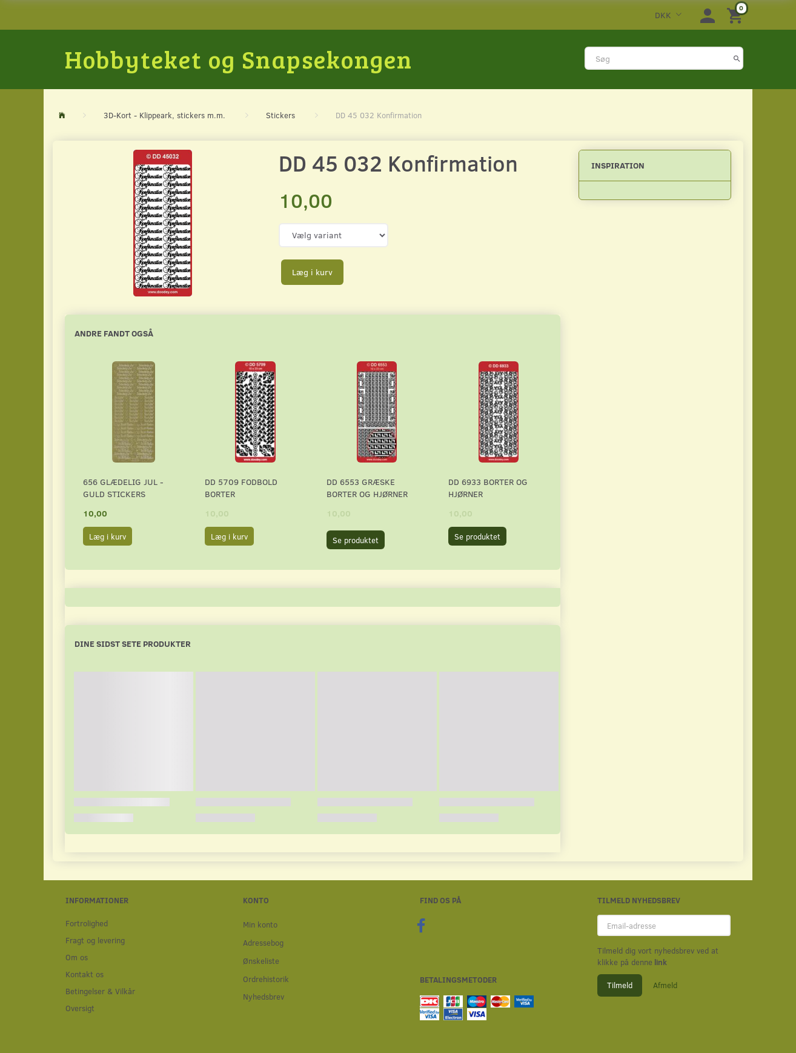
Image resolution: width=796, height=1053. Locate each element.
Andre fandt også (114, 333)
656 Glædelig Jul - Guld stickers (123, 488)
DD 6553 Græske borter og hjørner (367, 488)
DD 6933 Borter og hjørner (488, 488)
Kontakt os (84, 974)
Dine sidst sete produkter (133, 643)
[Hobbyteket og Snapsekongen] (239, 58)
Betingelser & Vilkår (100, 991)
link (659, 962)
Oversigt (80, 1008)
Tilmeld (619, 985)
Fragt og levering (95, 940)
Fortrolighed (86, 923)
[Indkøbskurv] (736, 15)
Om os (76, 957)
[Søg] (737, 58)
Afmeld (665, 985)
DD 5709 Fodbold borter (241, 488)
